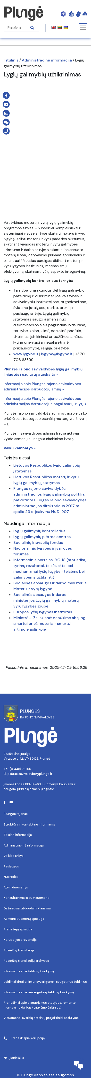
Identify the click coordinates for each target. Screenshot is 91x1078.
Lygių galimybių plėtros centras (42, 536)
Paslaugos (11, 866)
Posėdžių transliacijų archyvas (26, 961)
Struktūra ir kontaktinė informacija (29, 824)
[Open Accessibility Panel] (63, 14)
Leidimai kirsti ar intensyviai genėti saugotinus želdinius (45, 982)
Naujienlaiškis (14, 1058)
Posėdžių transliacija (19, 950)
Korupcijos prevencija (20, 940)
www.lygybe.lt (25, 353)
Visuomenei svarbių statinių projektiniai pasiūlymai (41, 1018)
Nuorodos (11, 877)
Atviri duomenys (16, 887)
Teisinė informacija (18, 835)
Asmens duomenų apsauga (24, 919)
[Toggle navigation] (83, 27)
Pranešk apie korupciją (24, 1038)
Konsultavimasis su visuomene (27, 898)
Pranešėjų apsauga (18, 929)
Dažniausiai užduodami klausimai (27, 908)
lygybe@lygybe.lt (57, 353)
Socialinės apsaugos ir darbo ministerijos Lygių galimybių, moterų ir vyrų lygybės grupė (47, 600)
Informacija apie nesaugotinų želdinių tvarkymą (39, 992)
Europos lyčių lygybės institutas (42, 611)
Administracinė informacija (47, 60)
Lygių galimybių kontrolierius (39, 530)
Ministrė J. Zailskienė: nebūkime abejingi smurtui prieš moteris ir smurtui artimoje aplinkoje (49, 623)
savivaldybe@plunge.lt (35, 774)
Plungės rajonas (16, 814)
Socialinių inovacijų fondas (38, 542)
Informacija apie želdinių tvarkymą (29, 971)
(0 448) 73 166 (20, 769)
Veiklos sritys (14, 856)
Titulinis (11, 60)
